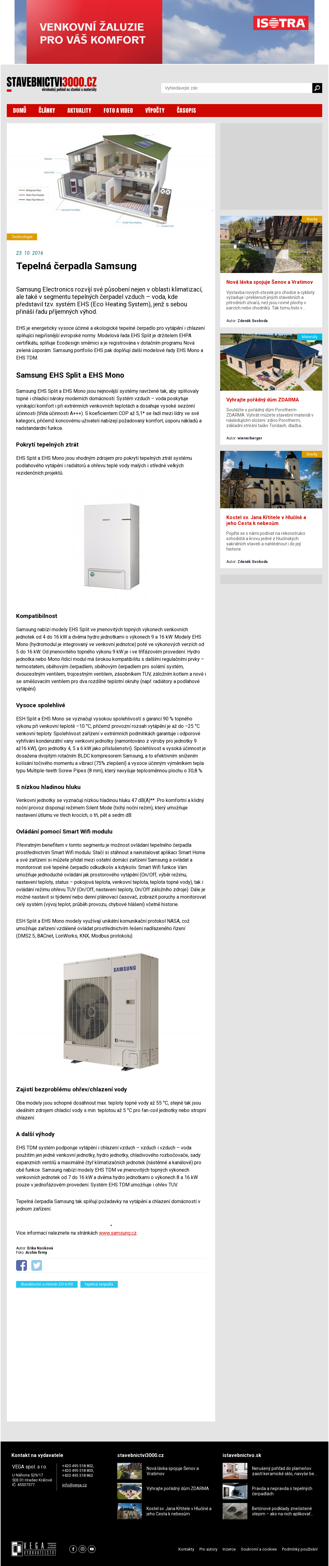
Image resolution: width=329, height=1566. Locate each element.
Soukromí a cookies (259, 1549)
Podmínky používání (300, 1549)
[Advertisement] (111, 1351)
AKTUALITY (79, 110)
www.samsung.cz (118, 1233)
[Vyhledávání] (236, 88)
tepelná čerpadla (99, 1284)
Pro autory (208, 1549)
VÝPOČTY (154, 110)
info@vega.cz (74, 1485)
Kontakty (186, 1549)
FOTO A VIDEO (118, 110)
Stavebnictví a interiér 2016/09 (47, 1284)
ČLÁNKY (47, 110)
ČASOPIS (186, 110)
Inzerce (229, 1549)
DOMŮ (19, 110)
